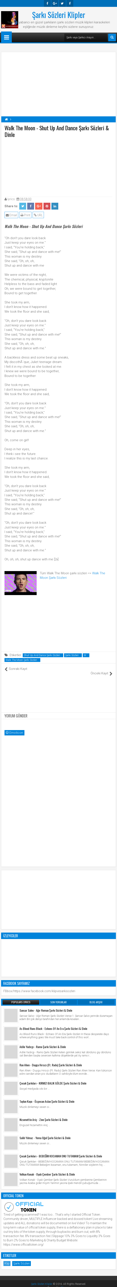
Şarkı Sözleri (72, 655)
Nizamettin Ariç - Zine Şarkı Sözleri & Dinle (44, 1115)
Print (25, 215)
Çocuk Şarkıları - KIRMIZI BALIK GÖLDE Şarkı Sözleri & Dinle (53, 1078)
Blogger (65, 1282)
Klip (6, 1258)
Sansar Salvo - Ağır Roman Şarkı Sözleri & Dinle (46, 1005)
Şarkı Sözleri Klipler (58, 14)
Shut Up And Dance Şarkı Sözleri (42, 655)
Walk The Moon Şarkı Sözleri (21, 660)
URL (38, 215)
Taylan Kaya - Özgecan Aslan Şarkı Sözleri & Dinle (47, 1096)
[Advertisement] (58, 166)
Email (11, 215)
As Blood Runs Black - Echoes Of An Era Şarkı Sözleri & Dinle (53, 1024)
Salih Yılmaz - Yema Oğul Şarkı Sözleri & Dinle (45, 1133)
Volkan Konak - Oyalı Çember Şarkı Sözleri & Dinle (47, 1169)
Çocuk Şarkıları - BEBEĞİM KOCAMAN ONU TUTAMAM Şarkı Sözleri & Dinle (61, 1151)
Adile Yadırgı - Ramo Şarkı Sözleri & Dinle (43, 1042)
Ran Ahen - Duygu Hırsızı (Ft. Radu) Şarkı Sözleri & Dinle (51, 1060)
